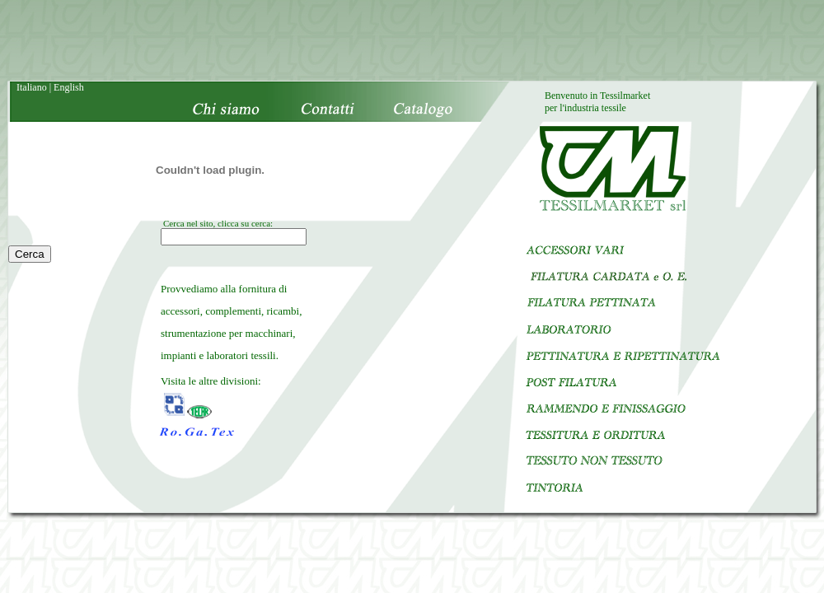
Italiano (31, 87)
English (69, 87)
